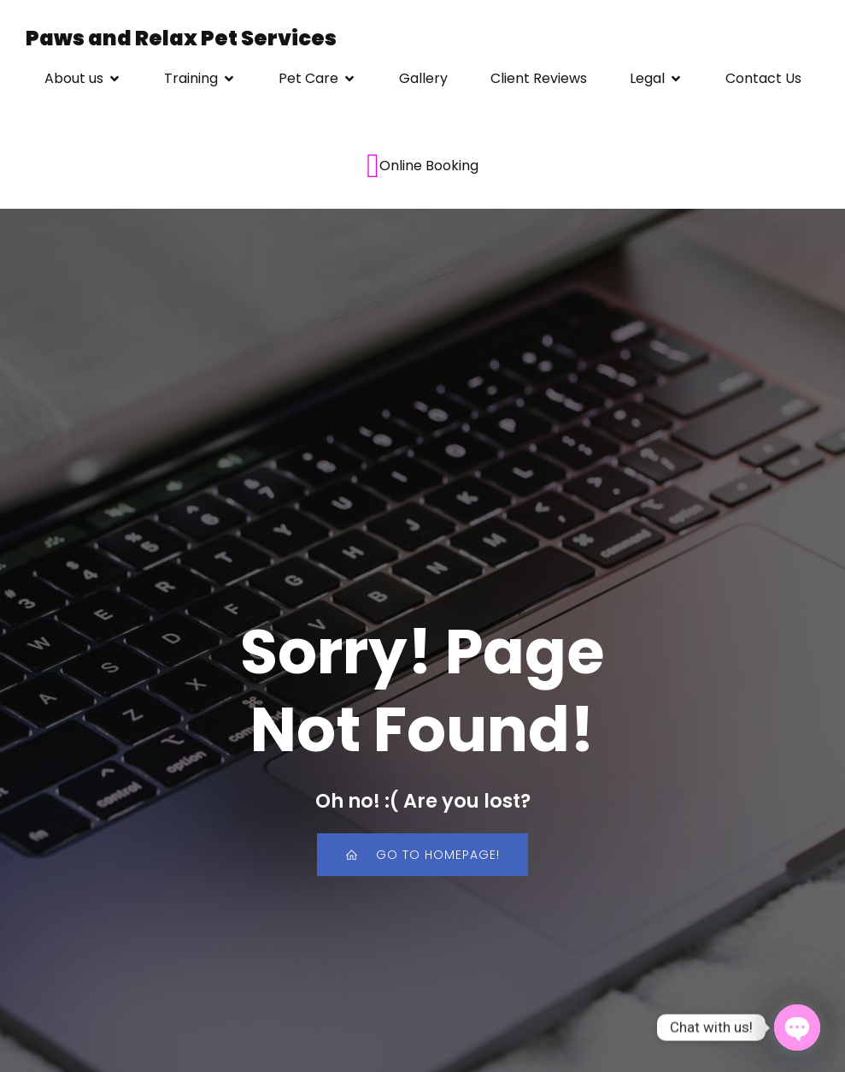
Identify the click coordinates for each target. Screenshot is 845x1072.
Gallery (423, 78)
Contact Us (763, 78)
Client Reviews (538, 78)
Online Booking (422, 166)
